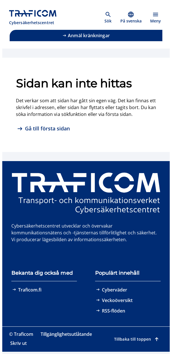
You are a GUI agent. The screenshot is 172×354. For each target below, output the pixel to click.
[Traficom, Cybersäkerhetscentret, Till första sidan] (36, 17)
